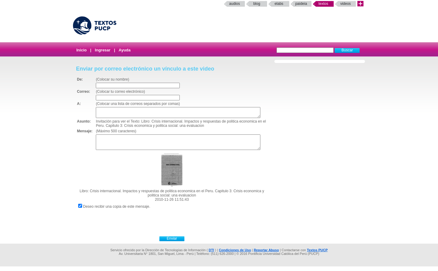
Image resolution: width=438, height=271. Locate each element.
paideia (301, 4)
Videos (345, 4)
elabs (279, 4)
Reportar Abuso (266, 254)
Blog (256, 4)
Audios (234, 4)
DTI (211, 254)
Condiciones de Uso (235, 254)
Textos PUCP (317, 254)
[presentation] (178, 226)
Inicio (81, 50)
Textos (323, 4)
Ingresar (102, 50)
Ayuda (124, 50)
